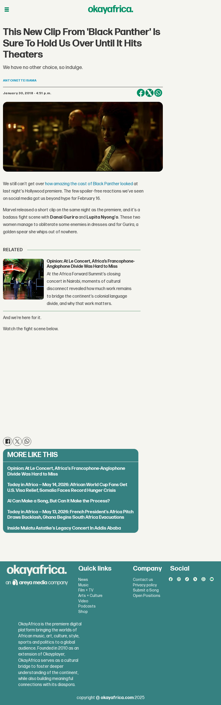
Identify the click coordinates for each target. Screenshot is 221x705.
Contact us (143, 579)
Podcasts (87, 606)
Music (83, 585)
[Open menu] (7, 9)
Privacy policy (145, 585)
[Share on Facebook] (141, 93)
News (83, 579)
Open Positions (146, 595)
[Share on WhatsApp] (158, 93)
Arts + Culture (90, 595)
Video (83, 601)
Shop (83, 611)
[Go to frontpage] (110, 9)
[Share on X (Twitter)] (149, 93)
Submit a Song (146, 590)
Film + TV (86, 590)
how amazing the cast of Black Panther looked (89, 184)
